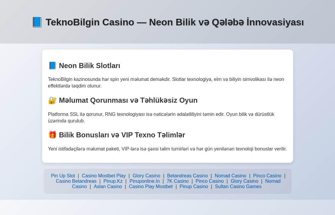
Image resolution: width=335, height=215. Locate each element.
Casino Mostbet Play (104, 175)
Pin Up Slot (63, 175)
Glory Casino (146, 175)
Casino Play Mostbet (151, 186)
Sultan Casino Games (238, 186)
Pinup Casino (194, 186)
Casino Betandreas (76, 181)
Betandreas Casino (187, 175)
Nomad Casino (230, 175)
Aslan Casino (108, 186)
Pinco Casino (267, 175)
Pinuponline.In (144, 181)
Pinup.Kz (113, 181)
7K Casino (178, 181)
